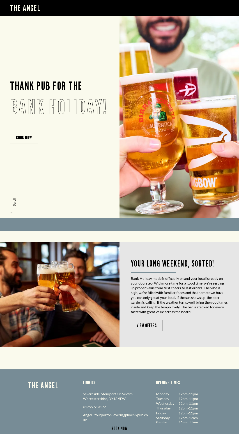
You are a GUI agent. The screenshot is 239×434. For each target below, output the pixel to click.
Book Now (24, 137)
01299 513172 (94, 407)
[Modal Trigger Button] (224, 8)
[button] (13, 206)
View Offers (147, 325)
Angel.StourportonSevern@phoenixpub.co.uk (116, 417)
